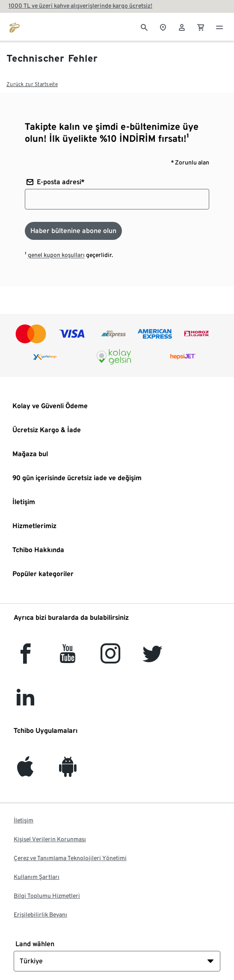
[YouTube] (68, 658)
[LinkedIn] (25, 703)
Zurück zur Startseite (32, 84)
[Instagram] (110, 658)
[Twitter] (152, 658)
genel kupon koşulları (56, 254)
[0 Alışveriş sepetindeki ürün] (200, 26)
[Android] (68, 771)
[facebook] (25, 658)
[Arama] (144, 26)
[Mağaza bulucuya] (163, 26)
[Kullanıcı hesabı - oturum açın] (181, 26)
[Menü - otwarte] (219, 26)
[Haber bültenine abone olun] (73, 230)
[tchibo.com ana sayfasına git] (14, 26)
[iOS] (25, 771)
